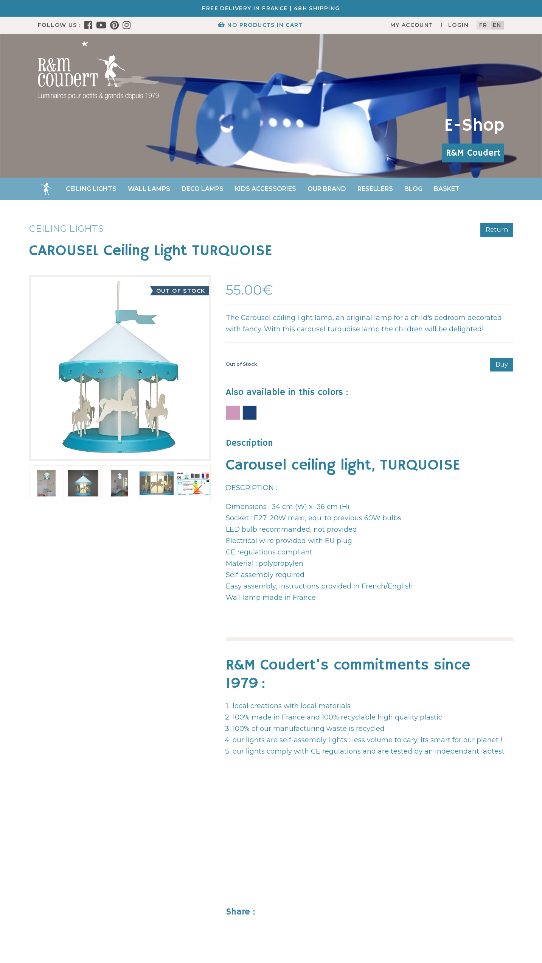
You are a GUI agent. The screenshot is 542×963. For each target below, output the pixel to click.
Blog (413, 188)
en (497, 25)
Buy (501, 364)
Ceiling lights (91, 188)
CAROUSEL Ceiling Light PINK (233, 413)
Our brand (326, 188)
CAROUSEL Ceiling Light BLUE (249, 413)
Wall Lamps (149, 188)
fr (483, 25)
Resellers (375, 188)
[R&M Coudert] (98, 70)
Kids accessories (265, 188)
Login (458, 25)
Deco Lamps (203, 188)
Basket (447, 188)
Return (497, 229)
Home (46, 189)
